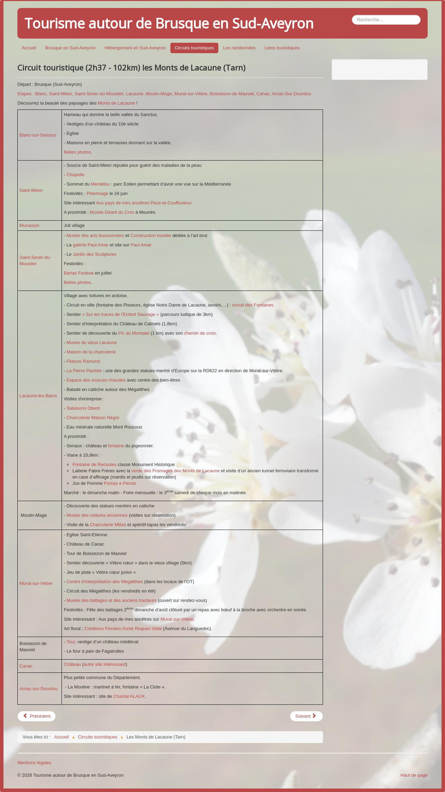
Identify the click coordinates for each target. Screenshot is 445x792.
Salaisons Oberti (82, 408)
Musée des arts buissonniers (95, 235)
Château (73, 664)
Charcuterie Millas (108, 524)
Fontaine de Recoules (94, 464)
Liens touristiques (282, 47)
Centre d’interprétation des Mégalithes (104, 581)
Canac (26, 666)
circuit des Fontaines (253, 305)
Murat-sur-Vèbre (35, 583)
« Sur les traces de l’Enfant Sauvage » (120, 314)
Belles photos (77, 152)
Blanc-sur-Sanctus (37, 135)
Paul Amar (140, 244)
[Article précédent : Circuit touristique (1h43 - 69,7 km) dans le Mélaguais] (36, 716)
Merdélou (101, 184)
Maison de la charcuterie (91, 351)
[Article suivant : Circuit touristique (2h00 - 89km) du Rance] (306, 716)
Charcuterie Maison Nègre (92, 417)
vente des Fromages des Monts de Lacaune (176, 470)
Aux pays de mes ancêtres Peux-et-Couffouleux (144, 202)
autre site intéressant (105, 664)
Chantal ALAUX (129, 696)
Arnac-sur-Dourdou (38, 688)
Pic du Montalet (133, 333)
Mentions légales (34, 762)
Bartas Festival (79, 273)
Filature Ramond (83, 361)
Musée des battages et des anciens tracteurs (111, 600)
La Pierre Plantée (83, 370)
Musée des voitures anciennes (97, 515)
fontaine (117, 445)
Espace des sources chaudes (96, 380)
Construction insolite (150, 235)
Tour (70, 641)
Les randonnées (239, 47)
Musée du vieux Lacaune (91, 342)
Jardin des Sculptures (94, 254)
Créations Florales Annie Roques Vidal (123, 628)
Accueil (29, 47)
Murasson (29, 225)
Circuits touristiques (194, 47)
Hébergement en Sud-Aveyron (135, 47)
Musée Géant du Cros (112, 212)
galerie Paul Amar (90, 244)
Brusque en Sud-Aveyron (70, 47)
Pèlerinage (98, 193)
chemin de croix (200, 333)
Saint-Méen (30, 190)
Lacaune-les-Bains (38, 395)
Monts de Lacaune (116, 103)
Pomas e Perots (120, 483)
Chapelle (75, 174)
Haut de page (414, 775)
